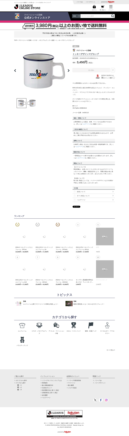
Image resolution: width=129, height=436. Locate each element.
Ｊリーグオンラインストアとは (52, 380)
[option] (42, 70)
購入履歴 (71, 385)
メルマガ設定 (72, 388)
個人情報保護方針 (47, 385)
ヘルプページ (86, 124)
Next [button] (69, 70)
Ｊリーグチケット (90, 2)
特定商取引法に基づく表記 (50, 390)
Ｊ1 (20, 385)
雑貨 (52, 40)
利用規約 (45, 383)
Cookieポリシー (47, 388)
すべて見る (110, 350)
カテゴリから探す (21, 380)
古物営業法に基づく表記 (49, 392)
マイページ (71, 383)
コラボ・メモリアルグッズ (41, 40)
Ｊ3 (20, 389)
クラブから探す (21, 383)
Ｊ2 (20, 387)
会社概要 (45, 395)
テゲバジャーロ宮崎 (25, 40)
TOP (15, 40)
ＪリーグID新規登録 (74, 380)
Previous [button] (15, 70)
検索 (113, 16)
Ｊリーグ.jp (79, 2)
